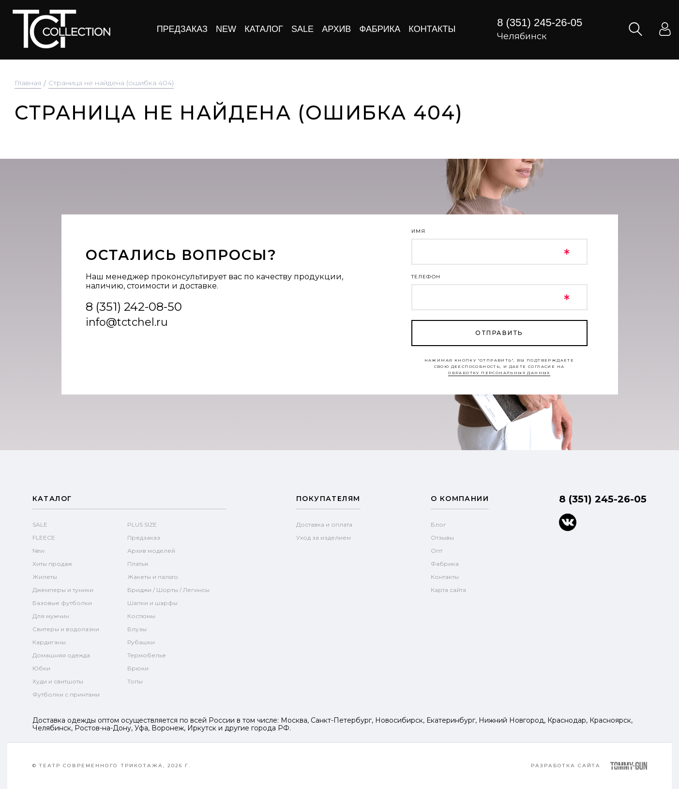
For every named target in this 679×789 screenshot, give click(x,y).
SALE (39, 524)
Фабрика (380, 29)
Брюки (138, 668)
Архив (336, 29)
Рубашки (141, 642)
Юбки (41, 668)
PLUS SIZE (142, 524)
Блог (438, 524)
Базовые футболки (62, 603)
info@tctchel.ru (127, 322)
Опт (436, 550)
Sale (302, 29)
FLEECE (43, 537)
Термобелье (146, 655)
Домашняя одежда (61, 655)
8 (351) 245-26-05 (539, 22)
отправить (499, 332)
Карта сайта (448, 589)
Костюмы (141, 616)
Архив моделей (151, 550)
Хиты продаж (52, 563)
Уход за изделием (323, 537)
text (61, 29)
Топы (135, 681)
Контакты (431, 29)
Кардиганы (49, 642)
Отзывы (442, 537)
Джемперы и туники (62, 589)
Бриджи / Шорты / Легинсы (168, 589)
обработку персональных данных (499, 372)
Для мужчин (50, 616)
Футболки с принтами (66, 694)
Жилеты (44, 576)
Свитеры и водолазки (65, 629)
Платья (137, 563)
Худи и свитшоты (57, 681)
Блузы (137, 629)
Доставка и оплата (324, 524)
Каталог (263, 29)
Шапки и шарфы (152, 603)
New (226, 29)
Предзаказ (182, 29)
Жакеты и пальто (152, 576)
